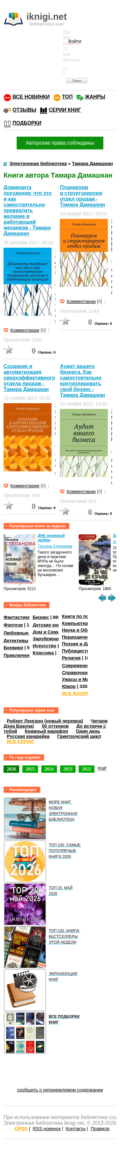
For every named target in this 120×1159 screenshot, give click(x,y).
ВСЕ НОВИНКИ (31, 97)
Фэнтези (13, 624)
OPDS (21, 1128)
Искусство (44, 645)
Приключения (19, 655)
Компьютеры (77, 623)
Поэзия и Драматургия (87, 643)
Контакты (75, 1128)
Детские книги (49, 624)
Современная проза (84, 665)
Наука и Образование (86, 630)
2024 (49, 768)
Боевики (13, 647)
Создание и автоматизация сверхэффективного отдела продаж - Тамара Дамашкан (29, 378)
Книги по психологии (86, 616)
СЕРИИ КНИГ (65, 110)
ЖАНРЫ (95, 97)
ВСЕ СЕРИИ (20, 741)
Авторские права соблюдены (60, 143)
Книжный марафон (46, 731)
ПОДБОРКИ (26, 123)
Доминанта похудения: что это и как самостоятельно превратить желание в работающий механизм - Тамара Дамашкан (28, 210)
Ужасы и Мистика (81, 679)
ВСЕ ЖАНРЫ (76, 693)
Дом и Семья (47, 632)
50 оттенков (55, 726)
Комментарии (24, 330)
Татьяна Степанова (54, 546)
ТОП (67, 97)
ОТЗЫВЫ (24, 110)
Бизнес (41, 617)
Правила (100, 1128)
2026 (11, 768)
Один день (88, 731)
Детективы (16, 640)
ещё (102, 768)
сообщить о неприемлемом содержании (60, 1089)
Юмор (69, 686)
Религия (71, 657)
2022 (86, 768)
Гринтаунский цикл (79, 736)
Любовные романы (26, 632)
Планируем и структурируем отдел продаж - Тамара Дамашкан (82, 196)
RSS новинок (46, 1128)
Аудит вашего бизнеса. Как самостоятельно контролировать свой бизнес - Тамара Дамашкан (82, 381)
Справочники (77, 672)
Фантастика (17, 617)
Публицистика (78, 650)
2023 (68, 768)
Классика (43, 652)
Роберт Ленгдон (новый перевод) (45, 720)
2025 (30, 768)
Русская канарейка (28, 736)
